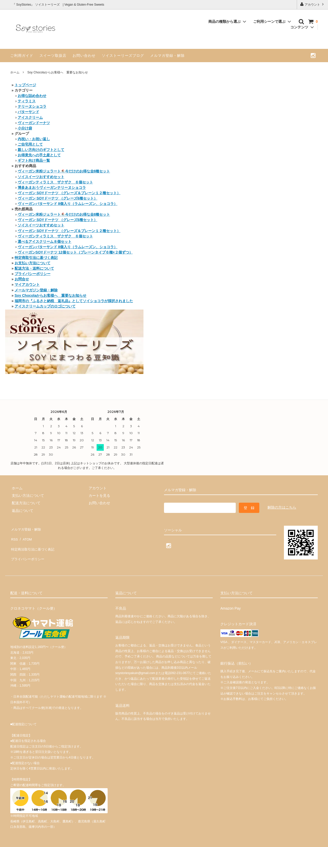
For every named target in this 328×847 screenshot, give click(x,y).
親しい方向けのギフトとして (41, 150)
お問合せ (22, 279)
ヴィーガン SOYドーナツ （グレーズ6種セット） (57, 198)
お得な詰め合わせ (32, 96)
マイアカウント (27, 284)
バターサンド (28, 112)
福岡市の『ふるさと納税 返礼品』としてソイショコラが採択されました (74, 301)
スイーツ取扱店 (52, 55)
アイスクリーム (30, 117)
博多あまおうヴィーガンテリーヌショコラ (52, 187)
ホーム (14, 72)
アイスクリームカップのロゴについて (45, 306)
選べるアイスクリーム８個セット (44, 241)
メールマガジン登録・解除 (36, 290)
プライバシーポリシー (32, 274)
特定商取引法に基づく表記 (36, 258)
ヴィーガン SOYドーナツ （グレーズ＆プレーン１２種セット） (69, 193)
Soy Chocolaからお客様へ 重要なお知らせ (51, 295)
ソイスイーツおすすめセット (41, 177)
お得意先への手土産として (39, 155)
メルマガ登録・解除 (167, 55)
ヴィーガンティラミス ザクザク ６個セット (55, 182)
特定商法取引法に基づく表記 (33, 543)
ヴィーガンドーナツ (34, 123)
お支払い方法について (32, 263)
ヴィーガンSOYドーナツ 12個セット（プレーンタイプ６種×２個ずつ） (75, 252)
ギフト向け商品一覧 (34, 160)
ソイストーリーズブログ (123, 55)
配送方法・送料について (34, 268)
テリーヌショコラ (32, 106)
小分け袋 (25, 128)
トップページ (25, 85)
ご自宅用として (30, 144)
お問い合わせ (84, 55)
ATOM (25, 536)
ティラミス (27, 101)
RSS (14, 536)
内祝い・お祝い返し (34, 139)
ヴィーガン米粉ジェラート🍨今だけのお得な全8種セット (64, 171)
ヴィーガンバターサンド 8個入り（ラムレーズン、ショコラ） (68, 204)
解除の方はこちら (282, 507)
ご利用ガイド (21, 55)
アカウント (312, 4)
